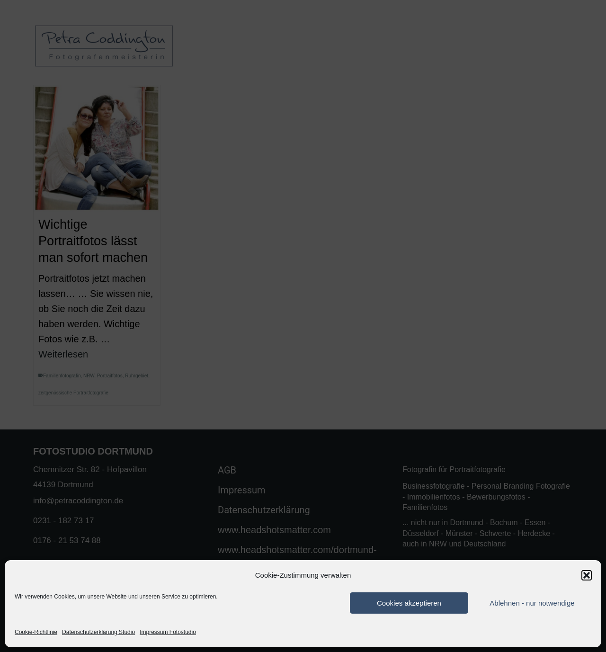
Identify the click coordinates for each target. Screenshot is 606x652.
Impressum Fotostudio (168, 632)
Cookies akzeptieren (409, 603)
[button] (586, 575)
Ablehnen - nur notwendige (532, 603)
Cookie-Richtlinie (36, 632)
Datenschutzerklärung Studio (98, 632)
